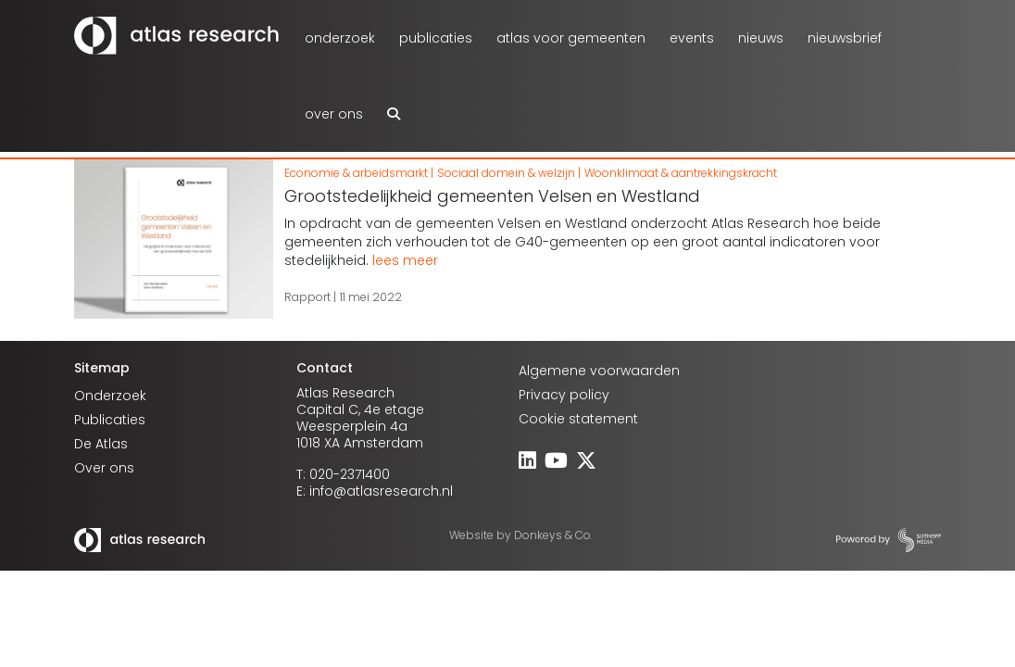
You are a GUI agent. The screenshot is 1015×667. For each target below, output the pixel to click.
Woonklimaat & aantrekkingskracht (680, 173)
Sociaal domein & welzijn (506, 173)
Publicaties (435, 38)
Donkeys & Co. (553, 535)
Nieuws (760, 38)
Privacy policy (564, 394)
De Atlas (101, 443)
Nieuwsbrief (845, 38)
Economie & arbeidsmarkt (356, 173)
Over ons (334, 114)
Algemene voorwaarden (599, 370)
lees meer (405, 260)
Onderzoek (340, 38)
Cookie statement (578, 418)
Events (692, 38)
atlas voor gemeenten (570, 38)
